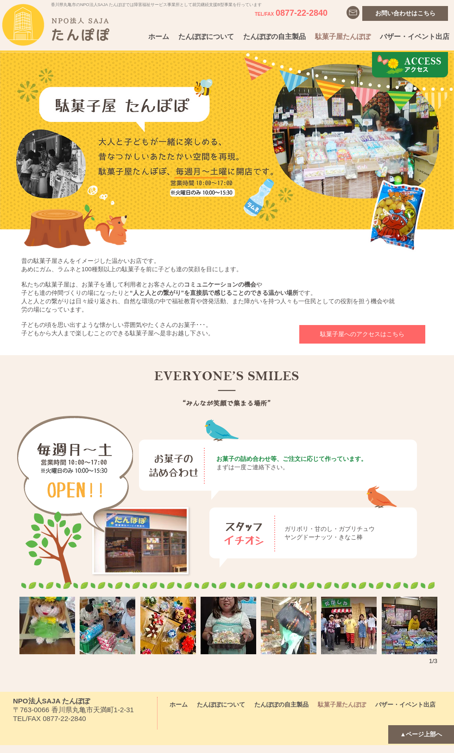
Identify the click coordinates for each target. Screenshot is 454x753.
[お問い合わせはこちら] (405, 13)
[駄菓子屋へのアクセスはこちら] (362, 334)
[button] (47, 625)
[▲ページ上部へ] (421, 734)
